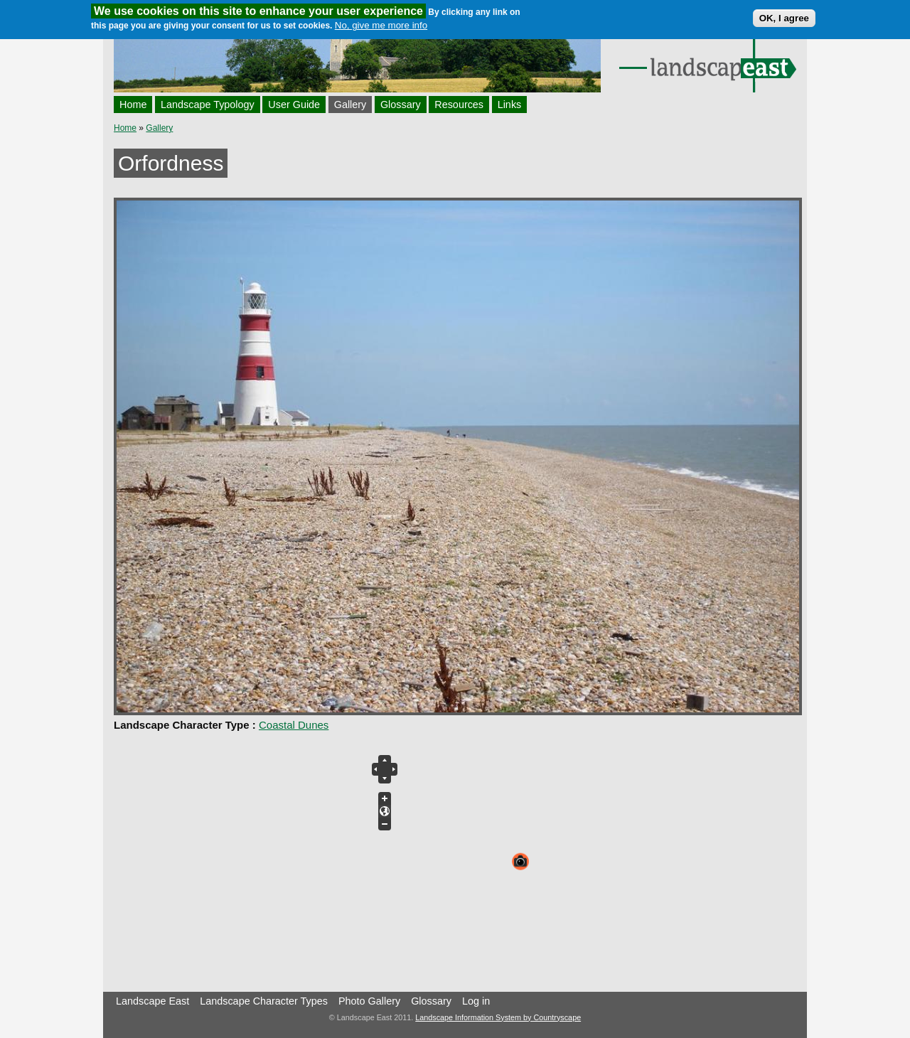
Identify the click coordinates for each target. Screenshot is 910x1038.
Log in (476, 1001)
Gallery (350, 104)
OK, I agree (784, 18)
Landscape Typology (208, 104)
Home (132, 104)
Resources (458, 104)
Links (510, 104)
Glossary (400, 104)
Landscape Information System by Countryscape (498, 1017)
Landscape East (152, 1001)
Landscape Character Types (264, 1001)
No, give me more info (381, 25)
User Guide (294, 104)
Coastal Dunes (293, 725)
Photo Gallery (369, 1001)
